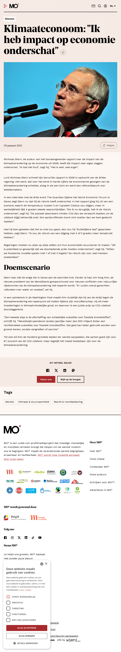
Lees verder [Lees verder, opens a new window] (25, 590)
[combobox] (41, 564)
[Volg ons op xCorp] (19, 537)
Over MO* (95, 451)
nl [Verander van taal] (113, 5)
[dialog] (26, 604)
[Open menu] (5, 6)
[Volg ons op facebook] (5, 537)
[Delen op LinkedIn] (64, 370)
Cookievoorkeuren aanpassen (60, 635)
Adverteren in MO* (101, 489)
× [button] (46, 564)
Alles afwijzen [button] (27, 636)
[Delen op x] (56, 370)
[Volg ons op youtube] (39, 537)
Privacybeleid (51, 622)
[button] (26, 643)
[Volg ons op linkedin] (26, 537)
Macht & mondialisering (68, 401)
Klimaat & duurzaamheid (33, 401)
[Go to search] (99, 6)
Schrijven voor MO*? (102, 482)
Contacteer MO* (99, 466)
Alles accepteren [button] (26, 628)
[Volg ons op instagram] (12, 537)
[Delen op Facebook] (47, 370)
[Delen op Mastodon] (73, 370)
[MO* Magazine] (14, 6)
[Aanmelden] (105, 6)
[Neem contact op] (93, 6)
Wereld (9, 401)
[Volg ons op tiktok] (33, 537)
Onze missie (97, 458)
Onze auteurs (98, 474)
